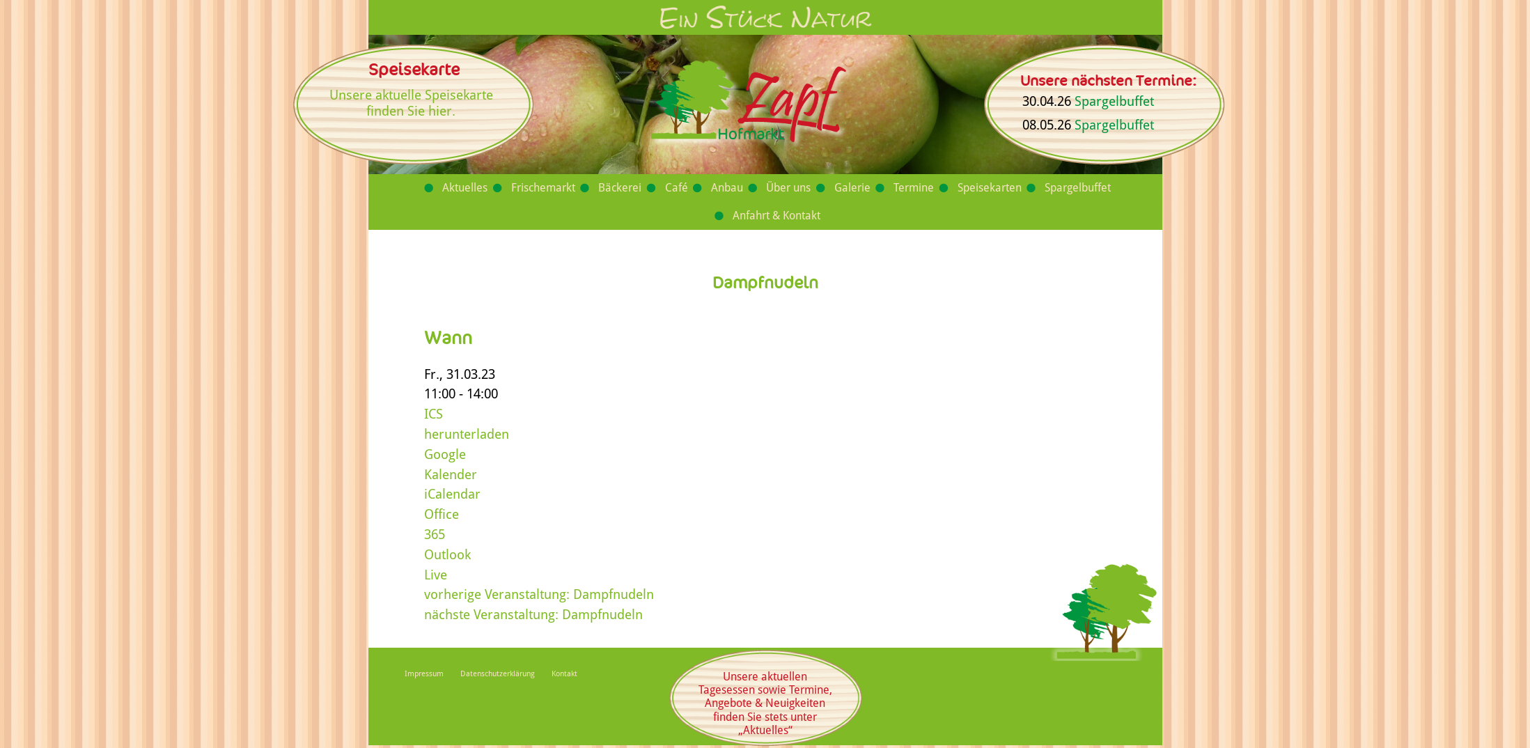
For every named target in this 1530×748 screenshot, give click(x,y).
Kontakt (564, 673)
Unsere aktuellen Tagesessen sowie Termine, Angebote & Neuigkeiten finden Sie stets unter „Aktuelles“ (765, 703)
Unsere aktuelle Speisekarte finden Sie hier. (411, 103)
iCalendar (452, 494)
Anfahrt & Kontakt (776, 215)
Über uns (788, 187)
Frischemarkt (543, 187)
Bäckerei (619, 187)
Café (676, 187)
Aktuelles (464, 187)
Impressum (424, 673)
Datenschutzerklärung (497, 673)
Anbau (727, 187)
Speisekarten (990, 187)
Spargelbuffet (1114, 101)
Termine (913, 187)
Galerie (852, 187)
